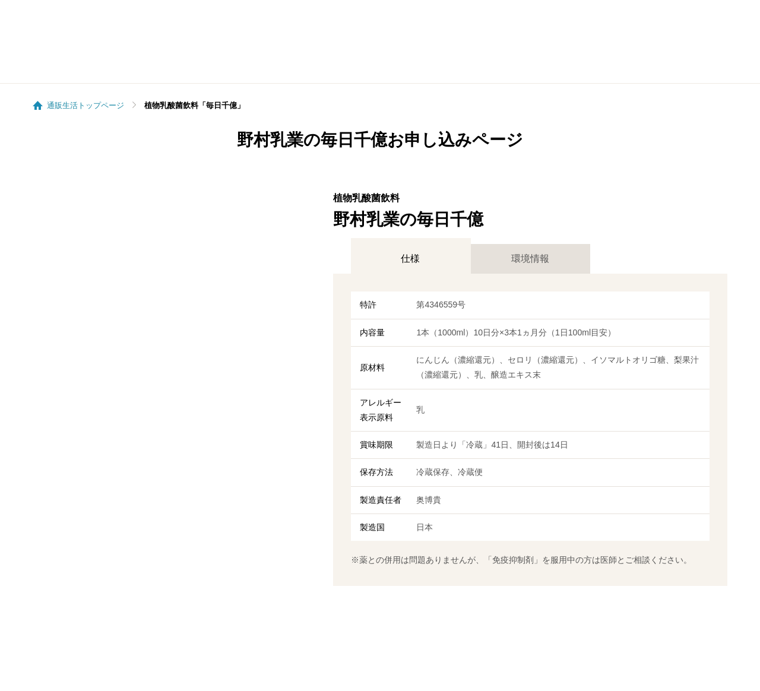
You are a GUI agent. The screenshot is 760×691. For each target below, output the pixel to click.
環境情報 (530, 258)
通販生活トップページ (85, 105)
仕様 (410, 258)
